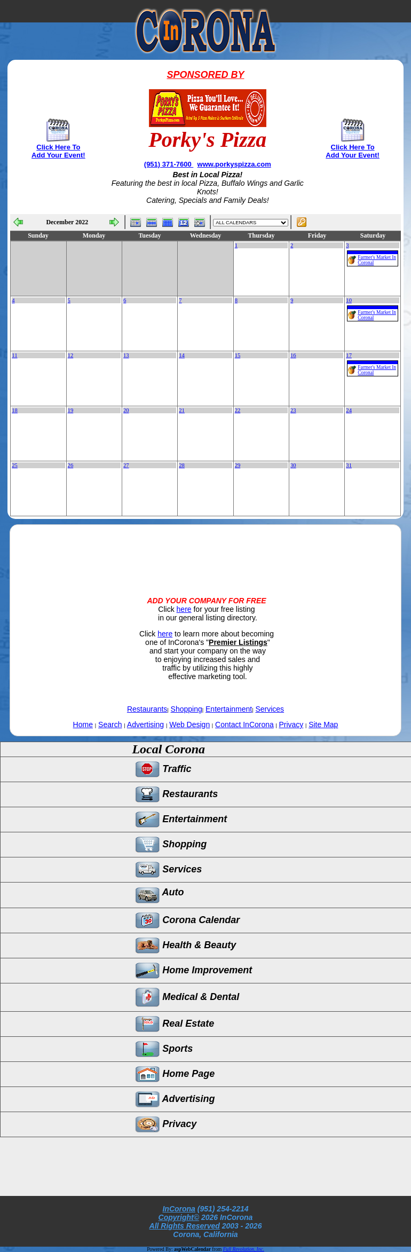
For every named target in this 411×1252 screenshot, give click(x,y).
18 (15, 410)
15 (238, 355)
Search (110, 724)
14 (182, 355)
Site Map (323, 724)
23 (293, 410)
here (184, 609)
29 (238, 465)
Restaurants (147, 709)
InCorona (178, 1208)
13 (126, 355)
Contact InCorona (244, 724)
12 (71, 355)
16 (293, 355)
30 (293, 465)
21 (182, 410)
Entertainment (229, 709)
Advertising (145, 724)
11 (14, 355)
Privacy (291, 724)
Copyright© (179, 1217)
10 (349, 300)
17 (349, 355)
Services (269, 709)
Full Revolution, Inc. (243, 1249)
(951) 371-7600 (169, 164)
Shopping (186, 709)
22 (238, 410)
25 (15, 465)
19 (71, 410)
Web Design (189, 724)
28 (182, 465)
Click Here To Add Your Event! (58, 151)
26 (71, 465)
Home (83, 724)
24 (349, 410)
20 (126, 410)
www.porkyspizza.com (234, 164)
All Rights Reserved (184, 1226)
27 (126, 465)
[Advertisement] (205, 551)
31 (349, 465)
